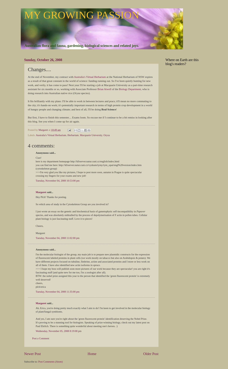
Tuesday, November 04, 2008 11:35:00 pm (58, 291)
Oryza (106, 135)
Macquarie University (91, 135)
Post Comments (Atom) (50, 361)
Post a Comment (40, 338)
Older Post (151, 354)
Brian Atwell (105, 89)
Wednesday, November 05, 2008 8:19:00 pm (58, 331)
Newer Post (32, 354)
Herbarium (73, 135)
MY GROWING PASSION (81, 15)
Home (92, 354)
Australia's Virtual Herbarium (90, 76)
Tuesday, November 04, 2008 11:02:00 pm (58, 238)
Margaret (41, 192)
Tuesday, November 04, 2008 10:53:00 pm (58, 180)
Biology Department (130, 89)
